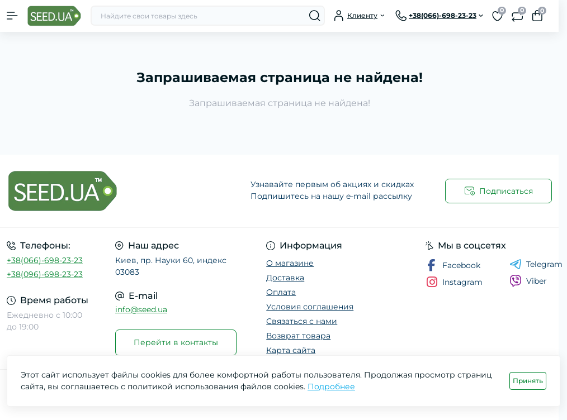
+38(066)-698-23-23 (45, 260)
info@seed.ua (141, 309)
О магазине (290, 263)
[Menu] (12, 16)
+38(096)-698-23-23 (45, 274)
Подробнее (331, 386)
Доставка (285, 278)
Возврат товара (298, 336)
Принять (528, 380)
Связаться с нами (301, 321)
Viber (528, 281)
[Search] (314, 15)
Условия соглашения (309, 307)
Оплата (281, 292)
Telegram (536, 264)
